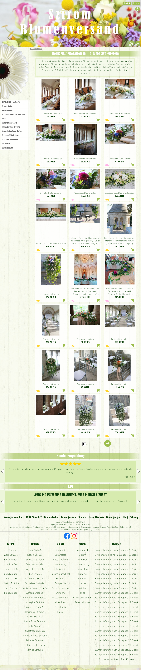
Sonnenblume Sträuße (34, 597)
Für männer (60, 592)
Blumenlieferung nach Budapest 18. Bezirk (116, 630)
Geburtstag (60, 554)
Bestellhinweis (7, 148)
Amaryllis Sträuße (34, 602)
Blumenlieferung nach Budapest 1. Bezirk (116, 550)
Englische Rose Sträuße (34, 635)
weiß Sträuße (11, 554)
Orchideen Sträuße (34, 583)
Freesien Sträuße (34, 564)
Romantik (60, 550)
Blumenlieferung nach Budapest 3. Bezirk (116, 559)
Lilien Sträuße (35, 573)
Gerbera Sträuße (34, 592)
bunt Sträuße (11, 588)
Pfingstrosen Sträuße (34, 630)
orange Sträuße (11, 569)
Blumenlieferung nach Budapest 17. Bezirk (116, 626)
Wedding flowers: (11, 102)
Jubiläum (60, 569)
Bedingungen (113, 517)
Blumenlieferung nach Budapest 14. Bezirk (116, 611)
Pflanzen (20, 65)
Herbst (82, 583)
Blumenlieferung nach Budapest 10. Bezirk (116, 592)
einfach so (60, 602)
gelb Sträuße (10, 573)
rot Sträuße (10, 550)
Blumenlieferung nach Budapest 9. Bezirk (116, 588)
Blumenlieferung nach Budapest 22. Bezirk (116, 649)
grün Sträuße (11, 578)
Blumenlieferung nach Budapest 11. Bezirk (116, 597)
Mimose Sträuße (34, 640)
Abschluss (60, 607)
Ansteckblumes (7, 110)
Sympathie (60, 583)
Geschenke (11, 54)
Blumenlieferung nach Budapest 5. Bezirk (116, 569)
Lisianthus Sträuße (34, 607)
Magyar (136, 3)
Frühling (82, 573)
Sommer (82, 578)
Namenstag (60, 564)
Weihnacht (82, 550)
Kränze (17, 78)
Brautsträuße (7, 106)
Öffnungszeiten (68, 517)
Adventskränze (82, 602)
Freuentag (82, 569)
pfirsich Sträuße (11, 583)
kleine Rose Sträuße (34, 621)
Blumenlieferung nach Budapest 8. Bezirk (116, 583)
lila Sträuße (11, 564)
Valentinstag (82, 564)
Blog (125, 517)
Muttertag (82, 559)
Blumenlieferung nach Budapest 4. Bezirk (116, 564)
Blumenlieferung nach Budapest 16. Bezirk (116, 621)
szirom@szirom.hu (12, 517)
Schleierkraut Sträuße (35, 645)
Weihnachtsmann (82, 597)
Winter (82, 588)
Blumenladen (15, 86)
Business (60, 578)
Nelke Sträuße (34, 616)
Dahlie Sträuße (34, 626)
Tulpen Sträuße (35, 554)
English (127, 3)
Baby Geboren (60, 559)
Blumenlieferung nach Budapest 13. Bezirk (116, 607)
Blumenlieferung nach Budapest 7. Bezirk (116, 578)
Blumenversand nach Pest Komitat (116, 659)
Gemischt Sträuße (34, 559)
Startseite (7, 52)
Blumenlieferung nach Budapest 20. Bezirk (116, 640)
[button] (138, 471)
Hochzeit (20, 72)
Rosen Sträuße (34, 550)
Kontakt (82, 517)
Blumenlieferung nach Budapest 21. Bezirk (116, 645)
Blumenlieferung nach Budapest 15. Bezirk (116, 616)
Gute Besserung (60, 588)
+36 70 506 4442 (33, 517)
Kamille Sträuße (34, 649)
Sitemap (134, 517)
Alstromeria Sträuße (34, 578)
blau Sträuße (10, 592)
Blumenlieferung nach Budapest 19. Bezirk (116, 635)
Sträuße (16, 59)
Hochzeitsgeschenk (60, 573)
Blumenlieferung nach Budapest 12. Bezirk (116, 602)
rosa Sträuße (10, 559)
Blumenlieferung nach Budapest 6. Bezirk (116, 573)
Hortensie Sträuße (34, 611)
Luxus (60, 611)
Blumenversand (36, 49)
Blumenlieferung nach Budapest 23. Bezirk (116, 654)
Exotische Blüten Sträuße (35, 588)
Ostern (82, 554)
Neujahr (82, 592)
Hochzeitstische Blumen (11, 127)
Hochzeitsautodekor (9, 123)
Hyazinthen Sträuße (34, 569)
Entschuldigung (60, 597)
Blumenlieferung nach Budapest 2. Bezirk (116, 554)
